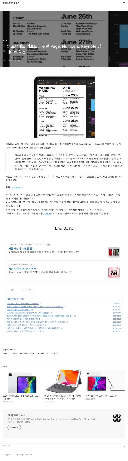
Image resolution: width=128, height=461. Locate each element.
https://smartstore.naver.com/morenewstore (27, 244)
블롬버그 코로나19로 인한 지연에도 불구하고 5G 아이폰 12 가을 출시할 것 (35, 307)
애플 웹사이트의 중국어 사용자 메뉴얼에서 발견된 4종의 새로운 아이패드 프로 (36, 322)
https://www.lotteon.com (18, 264)
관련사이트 (6, 446)
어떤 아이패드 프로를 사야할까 (18, 310)
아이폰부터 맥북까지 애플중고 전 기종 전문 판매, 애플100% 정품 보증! (43, 252)
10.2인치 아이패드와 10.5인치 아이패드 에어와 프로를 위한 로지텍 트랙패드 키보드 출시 (40, 316)
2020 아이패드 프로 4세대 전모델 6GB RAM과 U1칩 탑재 (28, 313)
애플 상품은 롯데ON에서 (22, 268)
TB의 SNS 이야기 (11, 3)
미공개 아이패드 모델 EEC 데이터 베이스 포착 (24, 331)
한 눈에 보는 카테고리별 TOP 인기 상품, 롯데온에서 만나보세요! (40, 272)
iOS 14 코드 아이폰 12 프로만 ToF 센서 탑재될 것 (25, 325)
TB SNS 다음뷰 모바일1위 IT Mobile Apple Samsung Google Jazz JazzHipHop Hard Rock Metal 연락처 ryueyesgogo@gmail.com (51, 420)
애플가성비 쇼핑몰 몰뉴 (21, 248)
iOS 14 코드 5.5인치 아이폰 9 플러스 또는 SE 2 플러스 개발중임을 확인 (33, 328)
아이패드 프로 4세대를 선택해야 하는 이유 (23, 304)
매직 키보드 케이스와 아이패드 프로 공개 (22, 319)
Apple (9, 299)
